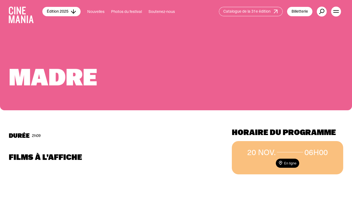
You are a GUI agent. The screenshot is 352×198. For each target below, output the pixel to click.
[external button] (322, 11)
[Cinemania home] (25, 11)
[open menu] (336, 11)
